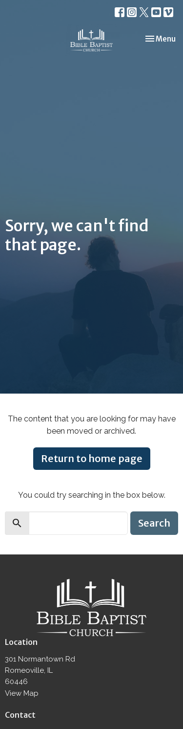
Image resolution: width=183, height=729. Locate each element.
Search (154, 523)
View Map (22, 693)
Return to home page (91, 458)
